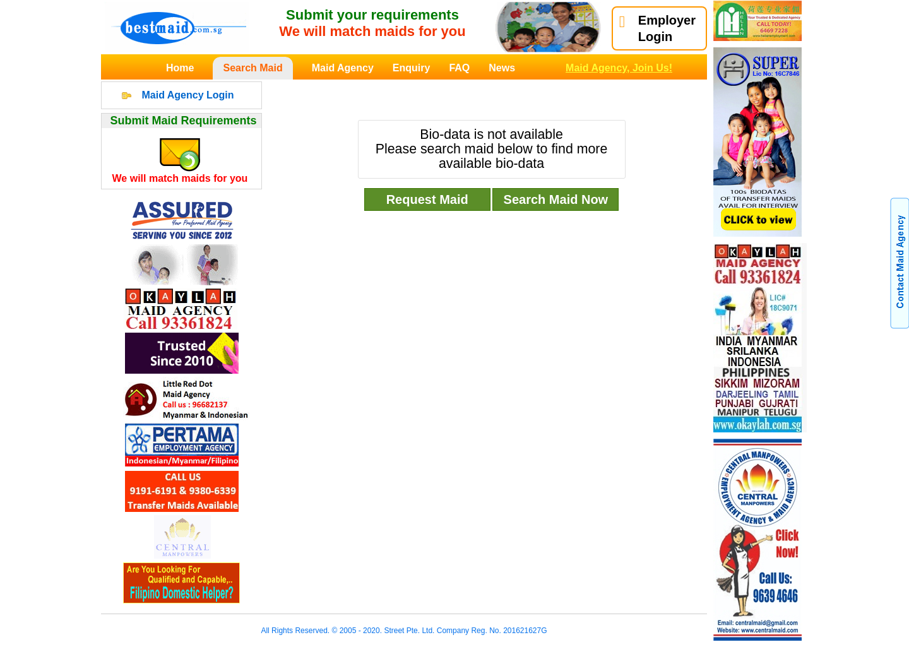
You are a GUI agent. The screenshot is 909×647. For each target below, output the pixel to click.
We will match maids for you (180, 178)
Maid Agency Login (187, 95)
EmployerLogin (657, 28)
